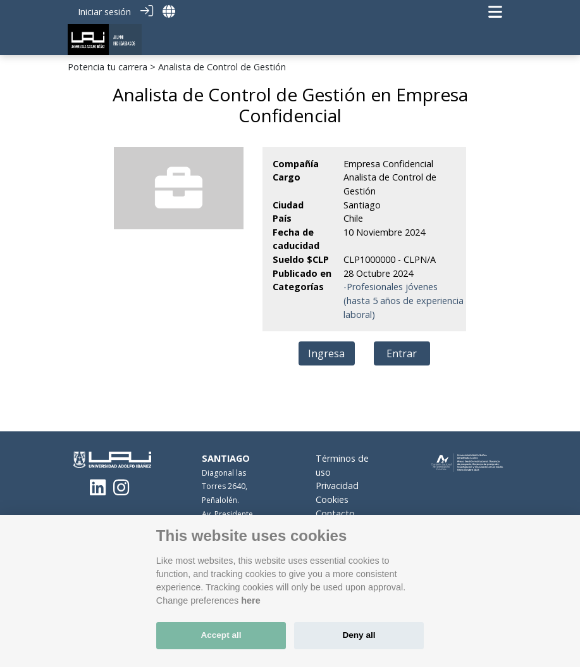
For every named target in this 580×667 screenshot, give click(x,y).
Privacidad (337, 486)
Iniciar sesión (104, 12)
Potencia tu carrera (107, 67)
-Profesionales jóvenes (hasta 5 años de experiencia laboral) (403, 300)
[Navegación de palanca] (495, 12)
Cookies (332, 499)
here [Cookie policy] (250, 600)
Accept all (221, 635)
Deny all (358, 635)
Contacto (335, 513)
